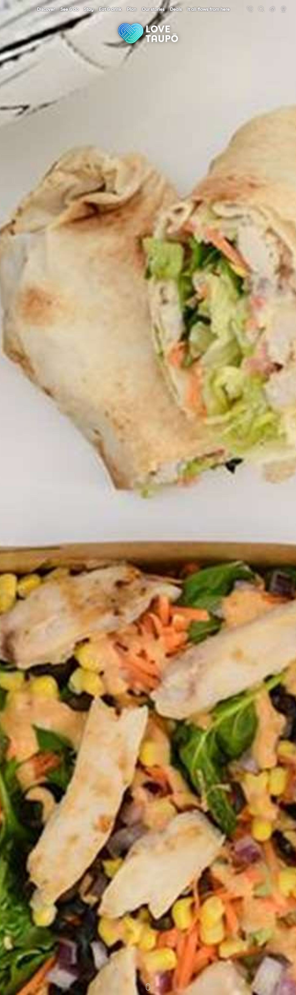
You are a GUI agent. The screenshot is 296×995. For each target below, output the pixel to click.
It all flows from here (208, 9)
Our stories (153, 9)
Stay (88, 9)
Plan (131, 9)
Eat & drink (110, 9)
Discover (46, 9)
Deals (176, 9)
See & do (69, 9)
